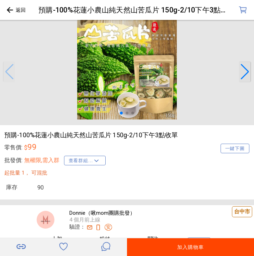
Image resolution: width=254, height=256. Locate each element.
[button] (9, 72)
